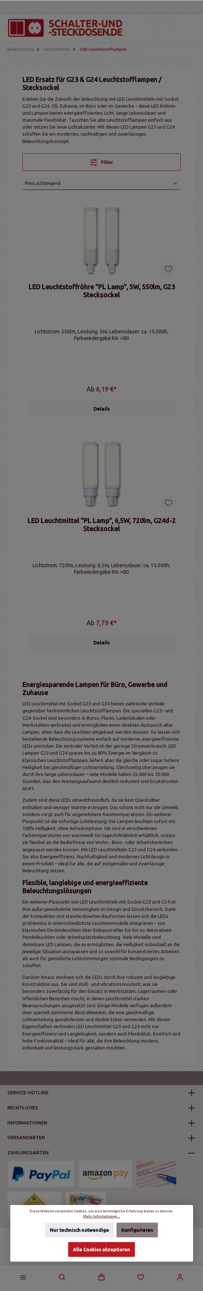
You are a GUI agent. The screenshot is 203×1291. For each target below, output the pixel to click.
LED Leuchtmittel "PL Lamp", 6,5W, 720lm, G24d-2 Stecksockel (101, 524)
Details (101, 408)
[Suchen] (62, 1277)
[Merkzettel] (141, 1277)
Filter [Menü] (101, 161)
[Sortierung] (101, 184)
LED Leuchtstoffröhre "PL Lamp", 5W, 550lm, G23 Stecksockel (102, 290)
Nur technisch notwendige (79, 1230)
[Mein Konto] (180, 1277)
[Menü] (23, 1277)
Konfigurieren (137, 1230)
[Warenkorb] (101, 1277)
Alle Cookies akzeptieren (101, 1249)
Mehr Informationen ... (101, 1217)
